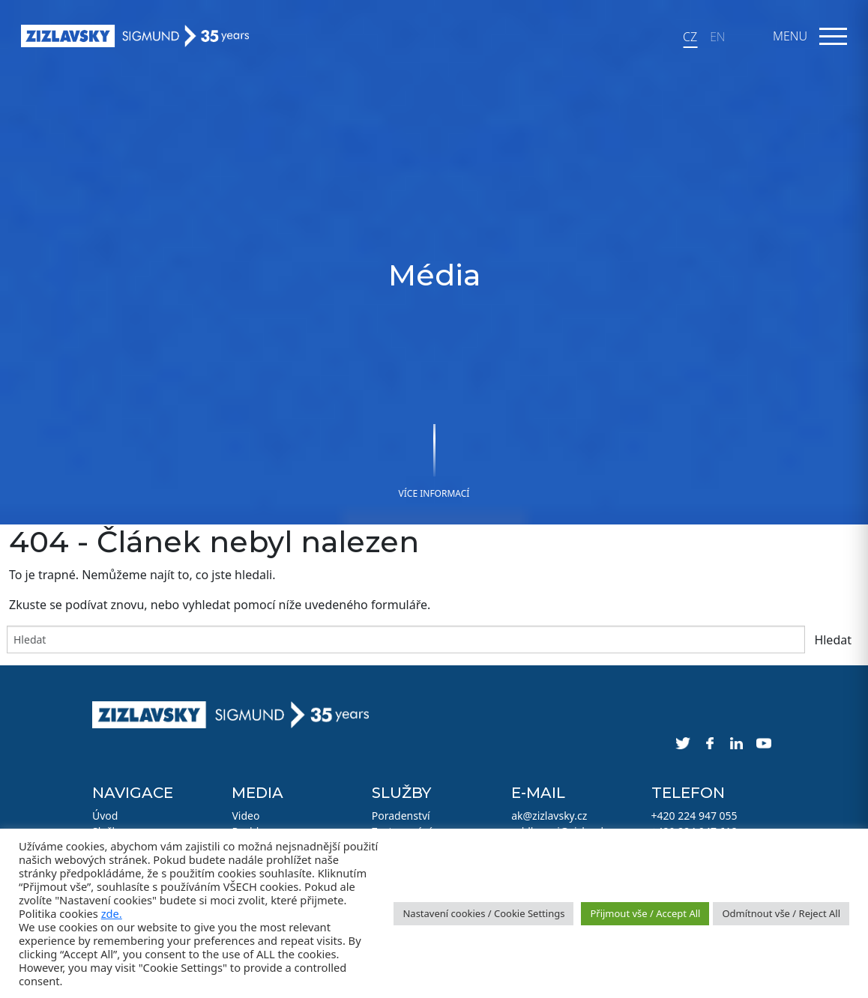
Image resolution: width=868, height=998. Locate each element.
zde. (111, 913)
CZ (690, 36)
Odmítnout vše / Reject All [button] (781, 913)
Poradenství (401, 815)
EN (717, 36)
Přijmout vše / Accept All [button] (645, 913)
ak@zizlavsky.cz (549, 815)
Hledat (833, 640)
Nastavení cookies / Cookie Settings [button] (483, 913)
